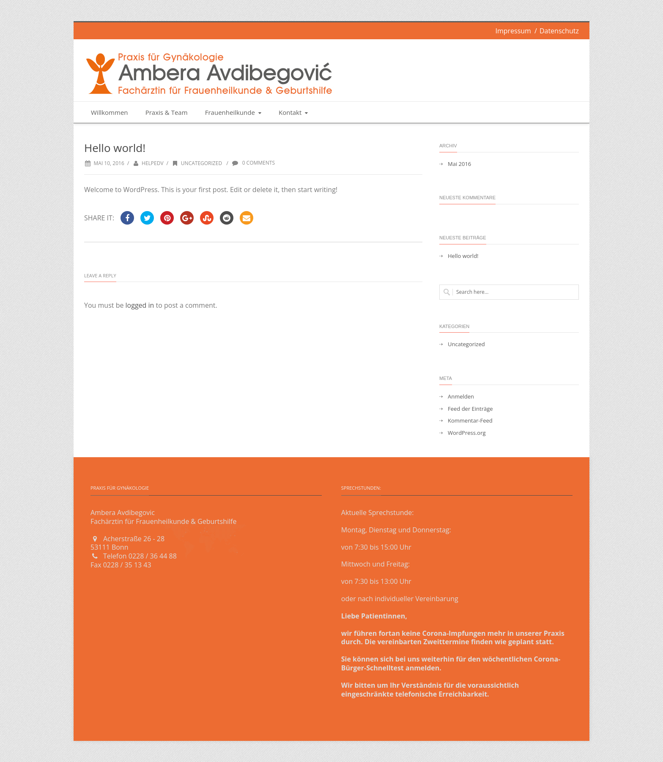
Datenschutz (559, 31)
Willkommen (109, 112)
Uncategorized (196, 163)
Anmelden (461, 396)
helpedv (153, 163)
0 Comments (253, 162)
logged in (140, 305)
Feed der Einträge (470, 408)
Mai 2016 (459, 164)
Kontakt (294, 112)
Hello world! (463, 256)
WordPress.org (467, 433)
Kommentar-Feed (470, 420)
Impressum (513, 31)
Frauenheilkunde (234, 112)
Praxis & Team (166, 112)
